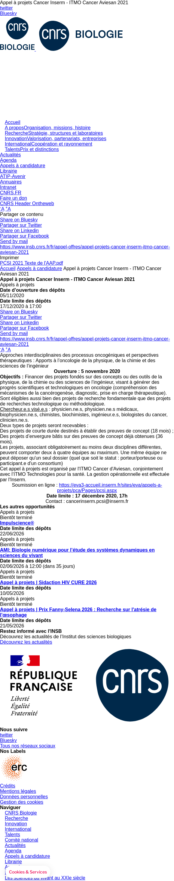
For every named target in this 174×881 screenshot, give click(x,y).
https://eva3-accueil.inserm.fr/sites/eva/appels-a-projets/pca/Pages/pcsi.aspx (109, 487)
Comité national (21, 839)
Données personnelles (24, 796)
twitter (6, 8)
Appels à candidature (22, 165)
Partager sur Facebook (24, 236)
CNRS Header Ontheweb (27, 203)
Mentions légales (18, 791)
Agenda (8, 160)
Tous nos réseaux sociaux (27, 745)
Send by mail (14, 241)
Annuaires (11, 181)
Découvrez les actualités (26, 642)
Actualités (10, 154)
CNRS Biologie (21, 812)
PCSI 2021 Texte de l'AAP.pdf (31, 263)
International (48, 143)
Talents (32, 149)
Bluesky (8, 13)
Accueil (12, 122)
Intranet (8, 187)
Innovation (55, 138)
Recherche (54, 133)
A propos (47, 127)
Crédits (7, 785)
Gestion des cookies (21, 802)
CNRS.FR (10, 192)
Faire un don (13, 198)
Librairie (8, 171)
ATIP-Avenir (13, 176)
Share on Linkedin (19, 230)
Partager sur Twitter (21, 225)
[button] (27, 872)
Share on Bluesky (19, 219)
